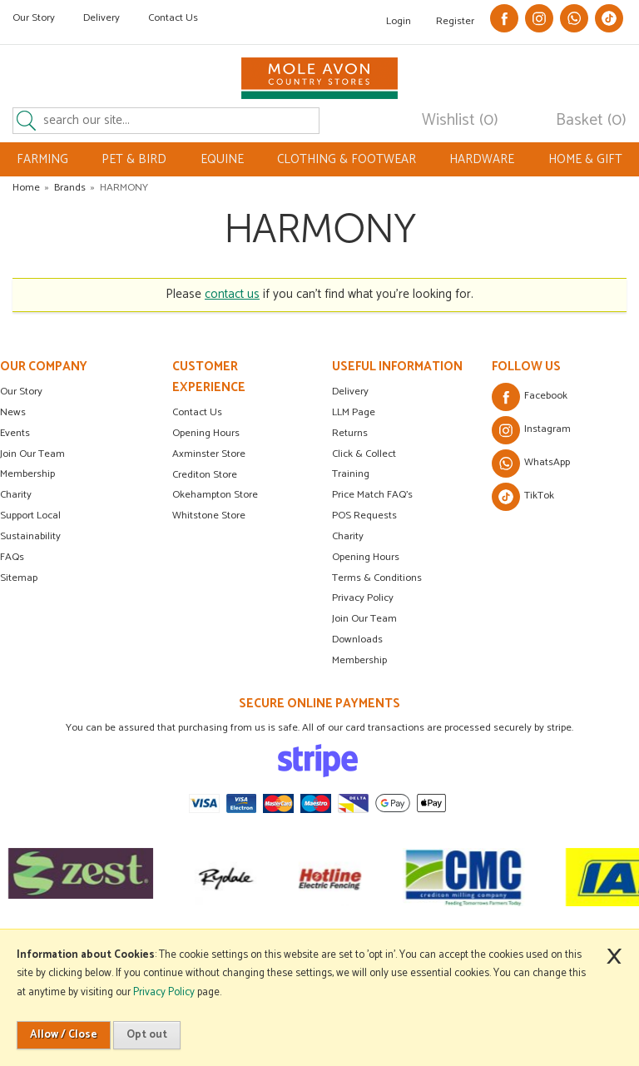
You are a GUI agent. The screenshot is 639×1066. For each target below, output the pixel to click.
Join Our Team (32, 454)
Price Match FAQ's (372, 494)
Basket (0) (591, 120)
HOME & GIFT (585, 159)
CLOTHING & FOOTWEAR (346, 159)
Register (455, 21)
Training (350, 474)
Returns (350, 433)
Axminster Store (208, 454)
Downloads (357, 639)
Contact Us (173, 18)
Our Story (33, 18)
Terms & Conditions (377, 578)
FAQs (12, 557)
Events (15, 433)
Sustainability (30, 536)
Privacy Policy (363, 598)
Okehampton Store (215, 494)
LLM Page (353, 412)
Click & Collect (364, 454)
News (13, 412)
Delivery (101, 18)
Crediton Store (204, 474)
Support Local (30, 515)
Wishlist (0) (460, 120)
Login (398, 21)
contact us (232, 294)
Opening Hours (206, 433)
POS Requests (364, 515)
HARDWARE (481, 159)
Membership (27, 474)
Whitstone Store (208, 515)
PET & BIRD (134, 159)
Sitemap (18, 578)
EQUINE (222, 159)
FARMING (42, 159)
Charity (16, 494)
